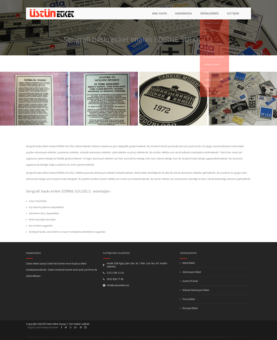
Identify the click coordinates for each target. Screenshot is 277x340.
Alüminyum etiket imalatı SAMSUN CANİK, (164, 336)
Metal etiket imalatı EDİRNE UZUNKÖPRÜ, (89, 336)
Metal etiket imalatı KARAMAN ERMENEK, (127, 336)
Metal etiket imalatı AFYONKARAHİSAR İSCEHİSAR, (60, 336)
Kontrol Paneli (189, 281)
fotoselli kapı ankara (91, 331)
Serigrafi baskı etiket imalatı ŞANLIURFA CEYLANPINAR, (96, 337)
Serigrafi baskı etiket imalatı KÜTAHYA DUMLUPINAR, (217, 337)
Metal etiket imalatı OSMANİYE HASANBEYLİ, (113, 336)
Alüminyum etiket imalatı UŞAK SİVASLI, (53, 337)
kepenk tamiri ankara (118, 331)
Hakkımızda (184, 14)
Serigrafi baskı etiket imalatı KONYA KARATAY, (202, 337)
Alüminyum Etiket (190, 272)
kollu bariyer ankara (229, 331)
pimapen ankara (66, 331)
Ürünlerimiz (209, 14)
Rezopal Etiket (189, 308)
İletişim (233, 14)
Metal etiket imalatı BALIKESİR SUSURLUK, (151, 336)
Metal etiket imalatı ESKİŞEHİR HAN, (101, 336)
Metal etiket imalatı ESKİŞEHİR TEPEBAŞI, (32, 336)
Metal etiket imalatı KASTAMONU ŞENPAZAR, (75, 336)
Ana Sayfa (160, 14)
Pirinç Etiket (187, 299)
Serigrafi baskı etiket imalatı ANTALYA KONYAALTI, (141, 337)
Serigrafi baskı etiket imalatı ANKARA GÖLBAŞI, (80, 337)
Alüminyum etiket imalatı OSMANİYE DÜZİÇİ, (40, 337)
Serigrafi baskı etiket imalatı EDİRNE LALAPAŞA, (112, 337)
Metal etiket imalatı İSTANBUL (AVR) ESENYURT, (46, 336)
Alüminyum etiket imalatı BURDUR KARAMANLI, (236, 336)
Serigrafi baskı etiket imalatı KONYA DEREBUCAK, (156, 337)
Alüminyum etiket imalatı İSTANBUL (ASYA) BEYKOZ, (205, 336)
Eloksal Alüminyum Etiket (194, 290)
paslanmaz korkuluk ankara (44, 334)
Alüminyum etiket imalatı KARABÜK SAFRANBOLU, (221, 336)
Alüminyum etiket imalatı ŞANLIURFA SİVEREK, (190, 336)
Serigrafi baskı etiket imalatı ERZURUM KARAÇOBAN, (187, 337)
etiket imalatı (141, 331)
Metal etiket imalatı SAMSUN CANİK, (138, 336)
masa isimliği (187, 331)
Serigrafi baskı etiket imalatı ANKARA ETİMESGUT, (171, 337)
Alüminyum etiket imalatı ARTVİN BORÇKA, (66, 337)
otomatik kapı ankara (164, 331)
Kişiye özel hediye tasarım (43, 327)
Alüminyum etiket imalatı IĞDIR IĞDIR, (177, 336)
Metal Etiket (187, 263)
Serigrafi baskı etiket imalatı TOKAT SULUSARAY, (127, 337)
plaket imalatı (206, 331)
